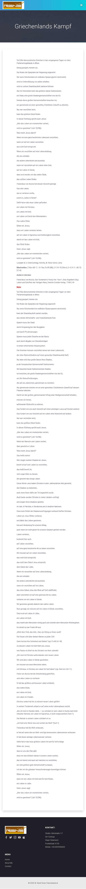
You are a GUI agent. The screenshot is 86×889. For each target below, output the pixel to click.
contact (8, 866)
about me (9, 863)
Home (7, 860)
